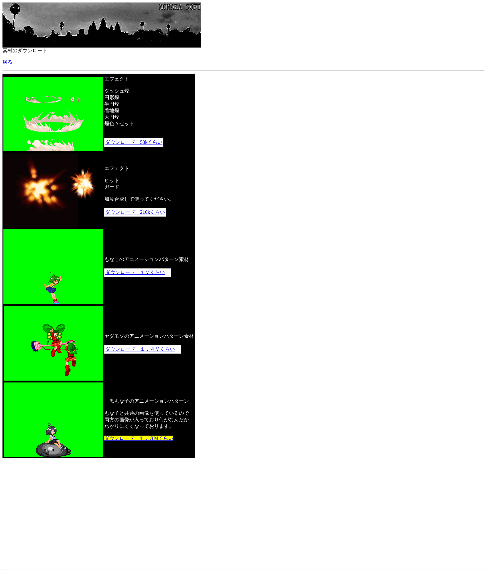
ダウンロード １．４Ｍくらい (140, 349)
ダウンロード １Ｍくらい (135, 272)
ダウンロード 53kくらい (133, 142)
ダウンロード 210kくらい (135, 212)
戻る (7, 62)
